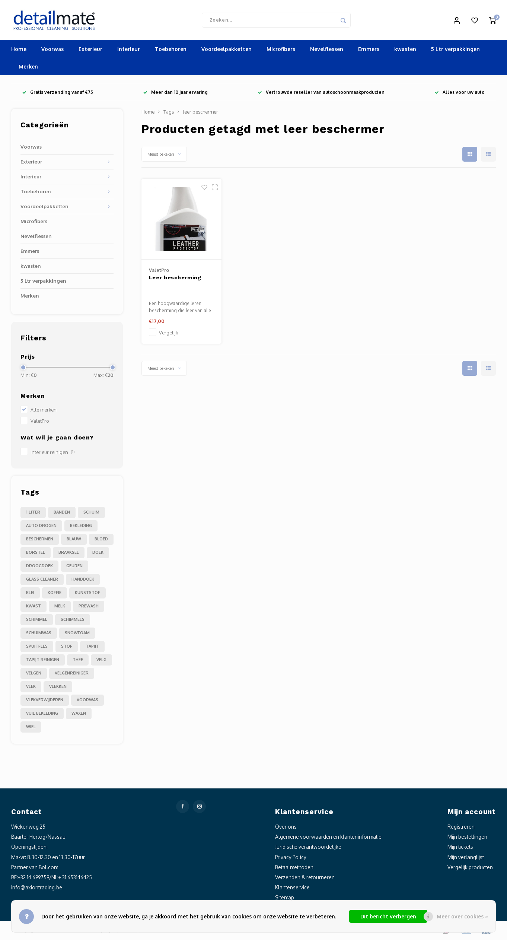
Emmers (368, 50)
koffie (54, 593)
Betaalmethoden (294, 868)
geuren (74, 566)
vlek (31, 687)
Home (18, 50)
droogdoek (39, 566)
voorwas (87, 701)
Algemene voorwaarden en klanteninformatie (328, 838)
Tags (168, 113)
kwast (33, 607)
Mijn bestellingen (467, 838)
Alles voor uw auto (460, 93)
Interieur (128, 50)
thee (78, 660)
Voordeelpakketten (226, 50)
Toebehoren (170, 50)
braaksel (68, 553)
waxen (78, 714)
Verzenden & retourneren (305, 878)
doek (97, 553)
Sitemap (284, 898)
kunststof (87, 593)
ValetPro (40, 422)
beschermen (39, 540)
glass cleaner (42, 580)
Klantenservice (292, 888)
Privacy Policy (290, 858)
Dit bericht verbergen (388, 916)
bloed (101, 540)
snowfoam (77, 633)
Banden (62, 513)
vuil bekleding (42, 714)
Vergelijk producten (470, 868)
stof (66, 647)
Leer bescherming (175, 278)
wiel (31, 727)
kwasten (405, 50)
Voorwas (52, 50)
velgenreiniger (72, 674)
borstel (35, 553)
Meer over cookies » (462, 916)
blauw (74, 540)
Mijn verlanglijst (465, 858)
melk (59, 607)
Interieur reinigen (52, 453)
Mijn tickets (460, 848)
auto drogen (41, 526)
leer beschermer (200, 113)
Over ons (286, 828)
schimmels (72, 620)
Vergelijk (168, 333)
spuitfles (37, 647)
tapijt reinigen (42, 660)
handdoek (82, 580)
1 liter (33, 513)
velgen (33, 674)
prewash (89, 607)
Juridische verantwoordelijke (308, 848)
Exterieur (90, 50)
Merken (28, 67)
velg (101, 660)
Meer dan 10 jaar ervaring (175, 93)
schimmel (36, 620)
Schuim (91, 513)
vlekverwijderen (44, 701)
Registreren (461, 828)
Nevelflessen (326, 50)
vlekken (58, 687)
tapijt (92, 647)
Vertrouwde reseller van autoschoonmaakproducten (321, 93)
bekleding (81, 526)
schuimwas (38, 633)
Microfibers (281, 50)
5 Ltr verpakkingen (455, 50)
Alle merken (44, 411)
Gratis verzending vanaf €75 (57, 93)
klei (30, 593)
